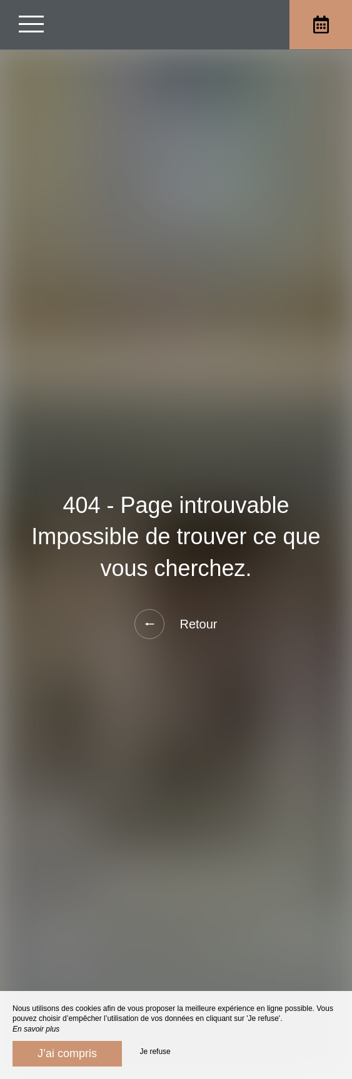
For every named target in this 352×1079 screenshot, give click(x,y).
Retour (175, 624)
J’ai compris (67, 1053)
